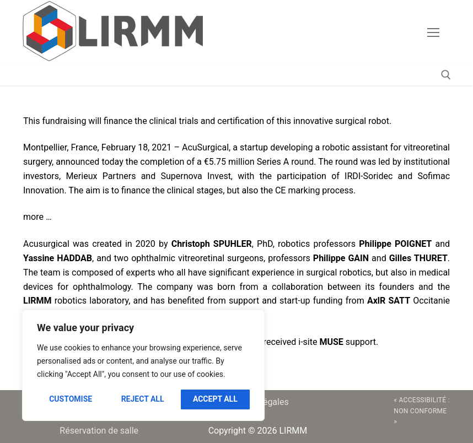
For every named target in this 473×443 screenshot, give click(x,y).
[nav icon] (433, 32)
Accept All (215, 399)
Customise (70, 399)
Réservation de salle (99, 430)
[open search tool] (446, 75)
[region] (143, 365)
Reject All (142, 399)
